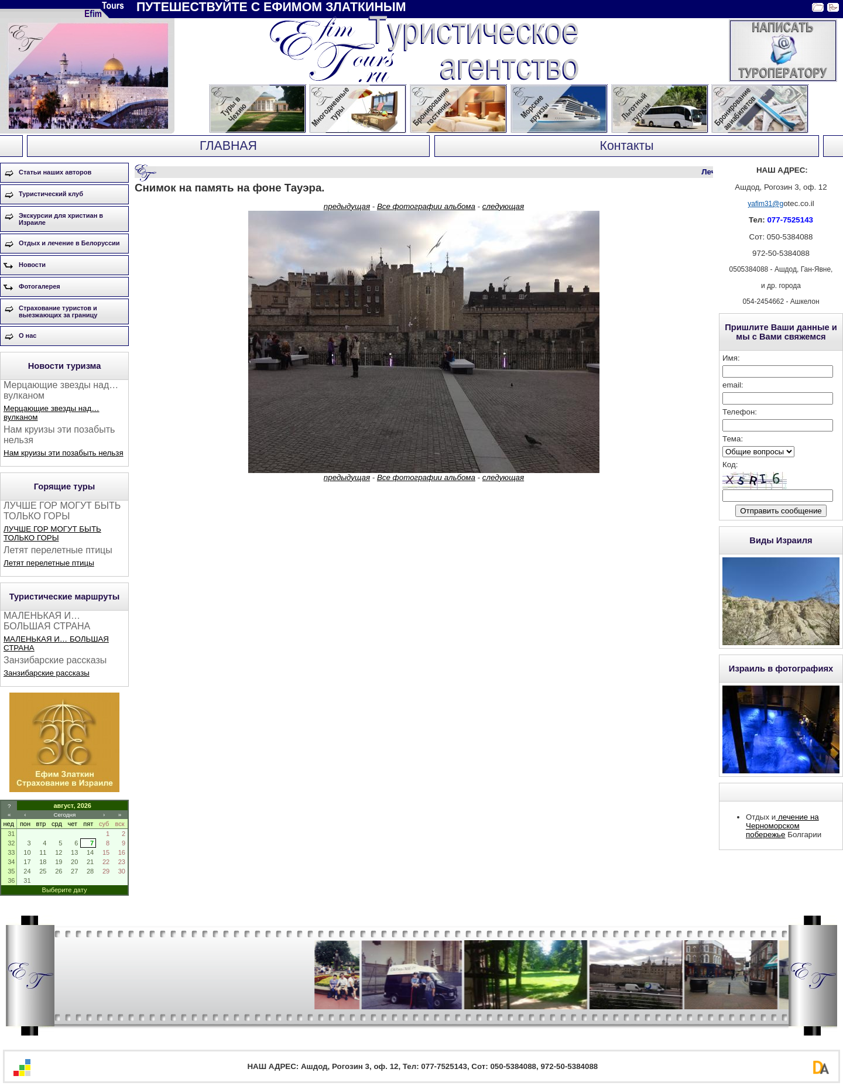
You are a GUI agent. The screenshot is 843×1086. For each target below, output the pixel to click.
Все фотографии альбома (426, 206)
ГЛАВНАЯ (228, 146)
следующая (503, 206)
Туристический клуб (51, 193)
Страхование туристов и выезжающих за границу (58, 311)
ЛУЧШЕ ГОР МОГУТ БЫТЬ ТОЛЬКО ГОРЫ (52, 533)
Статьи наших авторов (55, 172)
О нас (28, 335)
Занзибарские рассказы (47, 673)
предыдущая (347, 206)
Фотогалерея (39, 286)
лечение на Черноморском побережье (782, 826)
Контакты (626, 146)
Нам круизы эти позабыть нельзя (64, 452)
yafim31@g (765, 204)
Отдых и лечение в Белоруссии (69, 242)
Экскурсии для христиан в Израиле (61, 219)
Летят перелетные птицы (49, 563)
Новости (32, 264)
